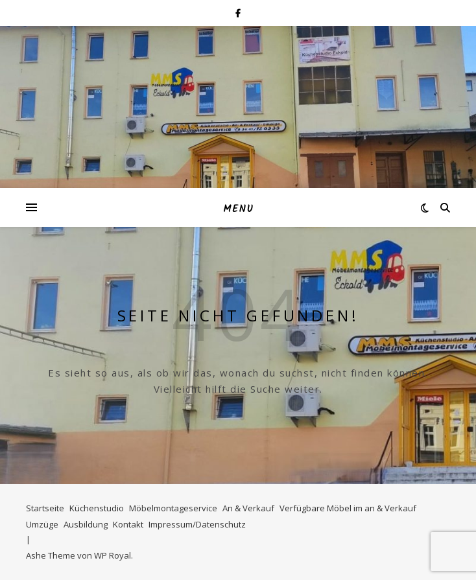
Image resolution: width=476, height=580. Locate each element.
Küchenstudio (96, 508)
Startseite (45, 508)
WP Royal (112, 555)
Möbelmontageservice (173, 508)
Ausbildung (86, 524)
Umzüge (42, 524)
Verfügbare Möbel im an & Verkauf (348, 508)
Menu (238, 209)
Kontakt (128, 524)
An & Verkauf (248, 508)
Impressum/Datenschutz (197, 524)
